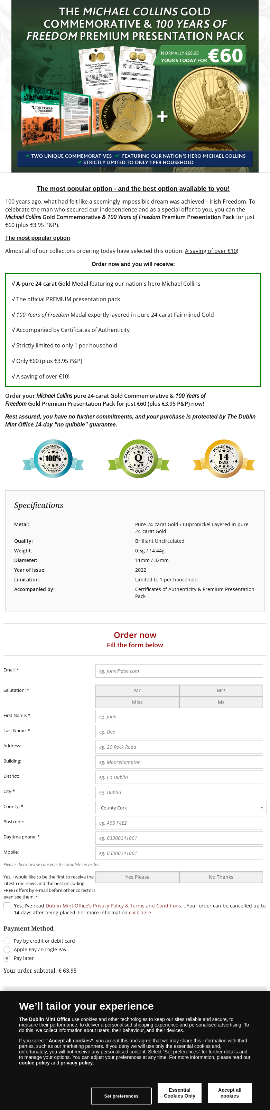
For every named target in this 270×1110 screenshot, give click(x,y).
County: (11, 806)
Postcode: (13, 821)
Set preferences (121, 1096)
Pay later (24, 958)
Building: (12, 761)
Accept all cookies (230, 1093)
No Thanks (221, 877)
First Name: (15, 715)
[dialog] (135, 1050)
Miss (137, 702)
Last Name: (15, 730)
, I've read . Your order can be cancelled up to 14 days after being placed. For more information (140, 909)
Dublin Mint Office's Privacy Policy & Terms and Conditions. (114, 905)
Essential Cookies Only (179, 1093)
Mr (137, 690)
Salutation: (14, 690)
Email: (11, 670)
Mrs (221, 690)
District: (11, 776)
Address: (12, 746)
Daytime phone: (19, 837)
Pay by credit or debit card (44, 940)
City (7, 791)
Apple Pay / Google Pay (40, 949)
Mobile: (11, 852)
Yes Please (137, 877)
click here (140, 912)
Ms (221, 702)
